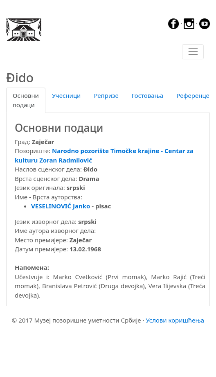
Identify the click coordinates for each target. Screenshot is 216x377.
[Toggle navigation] (193, 52)
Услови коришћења (175, 320)
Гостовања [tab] (148, 95)
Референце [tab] (192, 95)
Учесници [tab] (66, 95)
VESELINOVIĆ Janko (60, 206)
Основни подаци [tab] (26, 100)
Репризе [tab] (106, 95)
